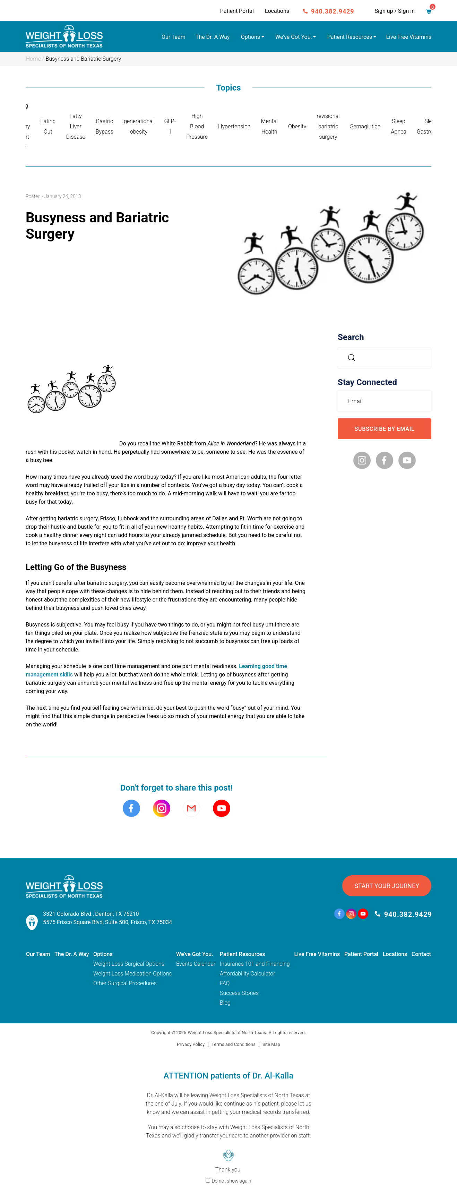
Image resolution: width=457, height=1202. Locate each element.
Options (250, 37)
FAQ (225, 983)
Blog (225, 1002)
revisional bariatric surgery (328, 126)
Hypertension (234, 126)
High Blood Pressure (197, 126)
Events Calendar (195, 964)
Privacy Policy (191, 1044)
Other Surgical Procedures (124, 983)
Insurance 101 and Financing (255, 964)
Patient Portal (237, 11)
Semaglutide (365, 126)
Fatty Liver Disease (75, 126)
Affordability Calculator (247, 973)
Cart (430, 9)
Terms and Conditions (234, 1044)
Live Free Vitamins (409, 37)
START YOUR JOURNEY (386, 885)
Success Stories (239, 993)
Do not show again (231, 1181)
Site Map (271, 1044)
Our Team (174, 37)
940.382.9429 (332, 11)
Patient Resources (349, 37)
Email (357, 401)
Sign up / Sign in (395, 11)
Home (33, 59)
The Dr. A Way (213, 37)
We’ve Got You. (293, 37)
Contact (421, 954)
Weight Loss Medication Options (132, 973)
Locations (277, 11)
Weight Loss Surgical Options (128, 964)
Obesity (297, 126)
